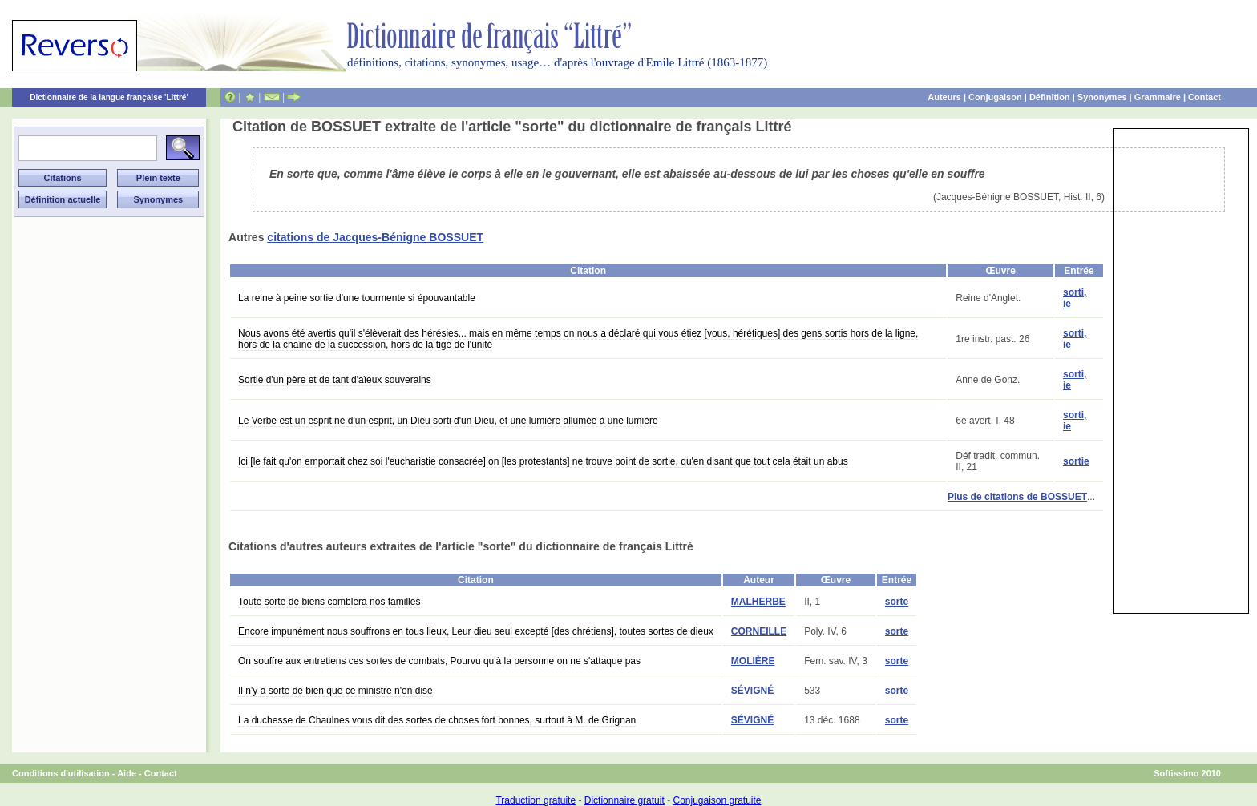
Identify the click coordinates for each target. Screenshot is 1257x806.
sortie (1076, 461)
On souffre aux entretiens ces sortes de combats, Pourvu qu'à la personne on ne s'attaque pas (439, 661)
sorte (896, 601)
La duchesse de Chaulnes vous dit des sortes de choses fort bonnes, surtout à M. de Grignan (437, 720)
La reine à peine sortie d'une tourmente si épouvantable (356, 298)
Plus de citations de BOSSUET (1017, 496)
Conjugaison (995, 97)
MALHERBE (758, 601)
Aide (126, 773)
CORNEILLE (758, 631)
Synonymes (1102, 97)
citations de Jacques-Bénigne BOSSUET (375, 237)
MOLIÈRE (753, 661)
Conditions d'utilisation (61, 773)
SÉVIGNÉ (752, 690)
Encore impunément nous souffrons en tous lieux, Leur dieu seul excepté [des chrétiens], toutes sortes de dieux (475, 631)
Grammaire (1157, 97)
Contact (1204, 97)
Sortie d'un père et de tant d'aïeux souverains (334, 379)
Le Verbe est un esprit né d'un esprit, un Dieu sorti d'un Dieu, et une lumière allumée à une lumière (448, 420)
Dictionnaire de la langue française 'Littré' (109, 97)
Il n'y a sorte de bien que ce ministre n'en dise (335, 690)
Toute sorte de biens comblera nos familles (329, 601)
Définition (1049, 97)
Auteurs (944, 97)
